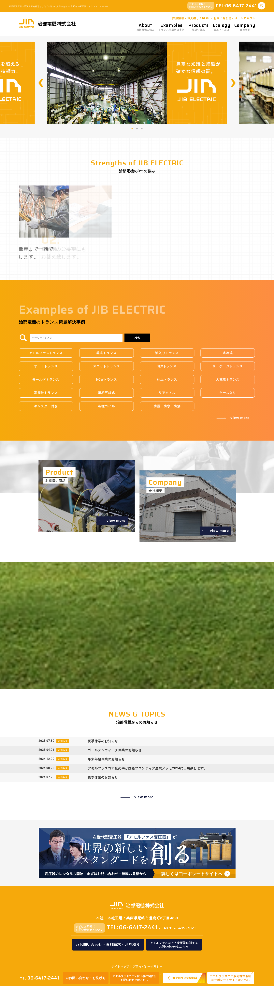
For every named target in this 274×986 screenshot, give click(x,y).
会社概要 (244, 27)
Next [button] (233, 83)
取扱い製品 (198, 27)
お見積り (193, 18)
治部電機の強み (146, 27)
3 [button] (142, 128)
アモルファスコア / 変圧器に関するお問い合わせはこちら (134, 978)
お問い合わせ (223, 18)
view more (143, 797)
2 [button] (137, 128)
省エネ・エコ (221, 27)
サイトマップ (120, 966)
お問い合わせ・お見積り (86, 978)
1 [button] (132, 128)
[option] (137, 83)
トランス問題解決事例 (171, 27)
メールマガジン (245, 18)
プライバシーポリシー (148, 966)
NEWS (206, 18)
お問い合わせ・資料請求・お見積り (108, 945)
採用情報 (178, 18)
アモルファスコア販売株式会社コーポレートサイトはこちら (231, 978)
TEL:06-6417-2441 (132, 927)
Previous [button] (41, 83)
